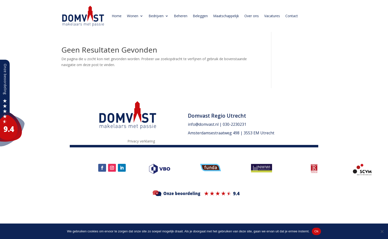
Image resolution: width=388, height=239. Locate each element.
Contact (291, 16)
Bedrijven (156, 16)
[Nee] (381, 231)
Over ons (251, 16)
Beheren (180, 16)
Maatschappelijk (226, 16)
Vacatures (272, 16)
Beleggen (200, 16)
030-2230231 (234, 124)
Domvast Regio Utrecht (217, 115)
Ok (316, 231)
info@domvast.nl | (205, 124)
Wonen (132, 16)
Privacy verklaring (141, 141)
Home (117, 16)
